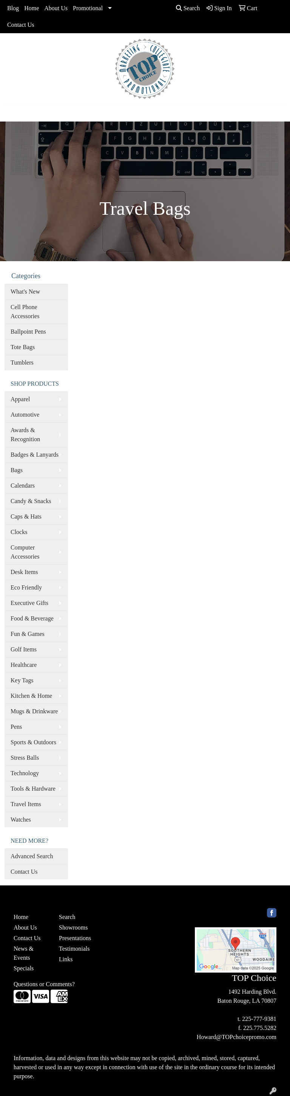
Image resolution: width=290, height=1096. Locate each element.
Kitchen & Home (31, 696)
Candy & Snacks (31, 501)
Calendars (23, 485)
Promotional (88, 8)
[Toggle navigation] (12, 113)
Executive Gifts (29, 603)
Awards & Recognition (25, 434)
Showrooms (73, 927)
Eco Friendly (26, 587)
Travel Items (26, 804)
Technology (25, 773)
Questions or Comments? (44, 984)
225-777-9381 (259, 1019)
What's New (25, 291)
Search (188, 8)
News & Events (24, 953)
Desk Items (24, 572)
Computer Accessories (25, 552)
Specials (24, 968)
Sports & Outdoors (33, 742)
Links (65, 959)
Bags (17, 470)
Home (31, 8)
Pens (16, 726)
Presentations (75, 938)
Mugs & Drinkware (34, 711)
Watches (21, 819)
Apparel (20, 399)
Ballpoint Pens (28, 331)
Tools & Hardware (33, 788)
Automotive (25, 414)
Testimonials (74, 948)
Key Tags (22, 680)
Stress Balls (25, 757)
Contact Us (20, 25)
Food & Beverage (32, 618)
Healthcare (24, 665)
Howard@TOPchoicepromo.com (236, 1037)
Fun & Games (28, 634)
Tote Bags (23, 347)
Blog (13, 8)
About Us (56, 8)
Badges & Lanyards (35, 454)
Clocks (19, 532)
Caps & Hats (26, 516)
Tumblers (22, 362)
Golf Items (24, 649)
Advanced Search (32, 856)
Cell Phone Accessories (25, 311)
